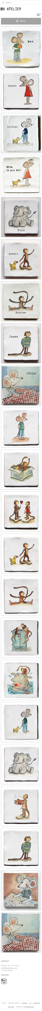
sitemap (24, 1003)
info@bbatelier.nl (9, 968)
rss (30, 1003)
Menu (21, 21)
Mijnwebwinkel (29, 1007)
